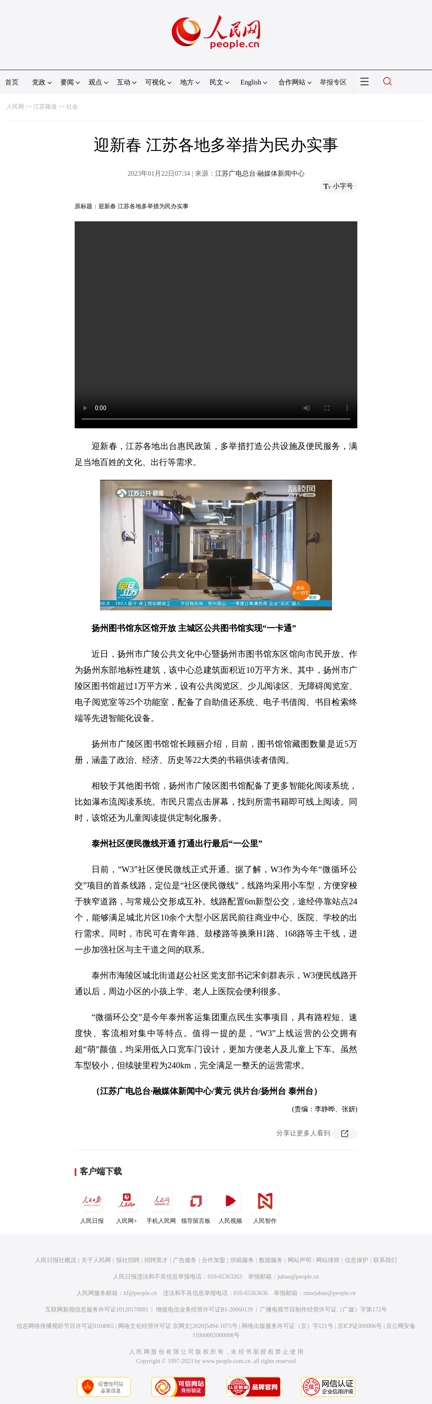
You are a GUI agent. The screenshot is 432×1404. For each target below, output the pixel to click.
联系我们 (385, 1260)
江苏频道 (45, 106)
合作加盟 (213, 1260)
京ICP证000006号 (360, 1326)
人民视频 (230, 1205)
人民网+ (126, 1205)
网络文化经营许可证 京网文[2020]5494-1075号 (178, 1326)
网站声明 (299, 1260)
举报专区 (333, 82)
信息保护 (356, 1260)
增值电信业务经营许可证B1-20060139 (204, 1309)
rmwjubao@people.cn (329, 1293)
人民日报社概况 (55, 1260)
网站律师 (328, 1260)
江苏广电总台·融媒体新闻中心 (260, 173)
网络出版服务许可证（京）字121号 (287, 1326)
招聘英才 (156, 1260)
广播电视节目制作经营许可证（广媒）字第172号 (323, 1309)
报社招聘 (128, 1260)
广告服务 (185, 1260)
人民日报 (92, 1205)
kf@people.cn (140, 1293)
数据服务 (271, 1260)
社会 (72, 106)
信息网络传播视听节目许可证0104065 (65, 1326)
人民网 (15, 106)
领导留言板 (196, 1205)
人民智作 (265, 1205)
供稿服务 (242, 1260)
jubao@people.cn (298, 1276)
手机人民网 (161, 1205)
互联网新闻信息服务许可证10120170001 (96, 1309)
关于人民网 (96, 1260)
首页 (12, 82)
